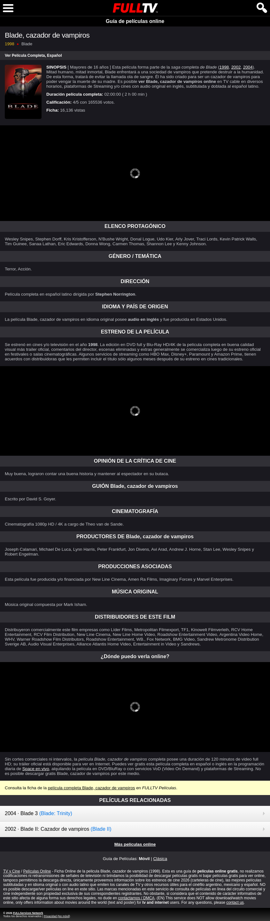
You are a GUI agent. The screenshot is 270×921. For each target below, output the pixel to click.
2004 (248, 67)
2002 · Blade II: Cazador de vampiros (58, 829)
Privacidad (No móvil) (57, 916)
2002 (236, 67)
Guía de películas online (135, 21)
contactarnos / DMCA (136, 898)
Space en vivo (35, 768)
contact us (235, 902)
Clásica (160, 858)
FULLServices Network (28, 913)
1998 (224, 67)
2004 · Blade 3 (38, 813)
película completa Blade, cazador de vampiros (91, 787)
